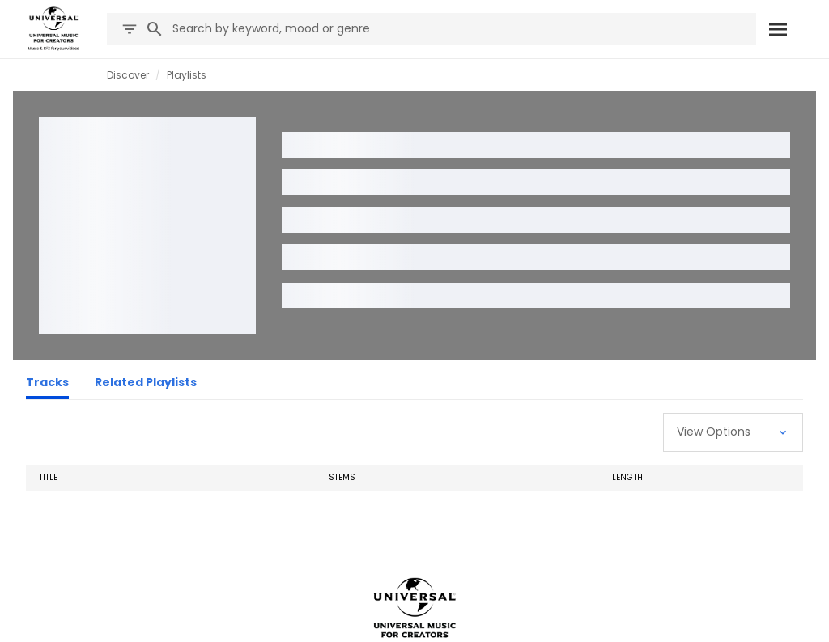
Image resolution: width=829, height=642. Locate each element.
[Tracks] (47, 384)
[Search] (778, 29)
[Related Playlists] (146, 384)
